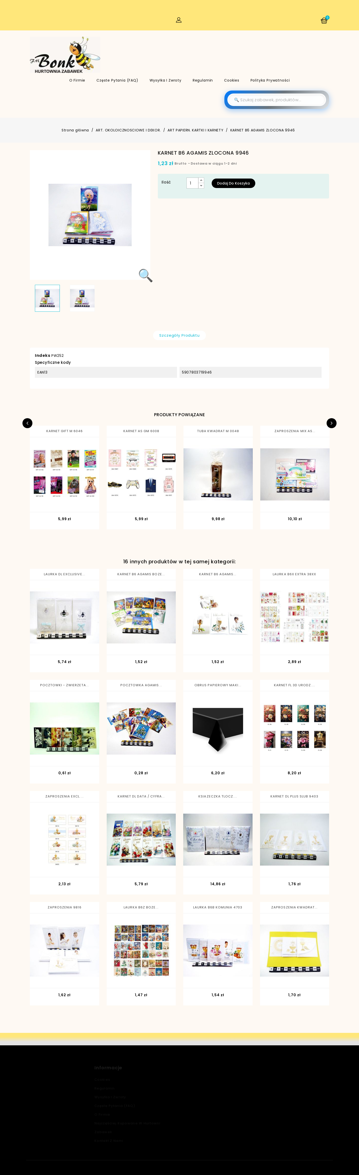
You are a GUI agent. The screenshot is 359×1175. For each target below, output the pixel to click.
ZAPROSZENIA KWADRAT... (294, 907)
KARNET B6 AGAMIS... (217, 574)
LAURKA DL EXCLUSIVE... (64, 574)
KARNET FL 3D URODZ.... (294, 685)
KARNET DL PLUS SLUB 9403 (294, 796)
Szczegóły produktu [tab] (179, 335)
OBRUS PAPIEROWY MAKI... (217, 685)
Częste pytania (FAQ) (117, 80)
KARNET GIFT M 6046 (64, 431)
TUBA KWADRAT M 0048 (218, 431)
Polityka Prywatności (270, 80)
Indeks (42, 355)
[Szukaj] (276, 100)
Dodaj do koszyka (233, 183)
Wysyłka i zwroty (165, 80)
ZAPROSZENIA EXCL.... (64, 796)
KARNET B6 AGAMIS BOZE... (141, 574)
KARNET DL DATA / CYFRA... (141, 796)
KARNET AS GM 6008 (141, 431)
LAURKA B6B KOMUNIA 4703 (217, 907)
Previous (27, 423)
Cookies (231, 80)
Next (332, 423)
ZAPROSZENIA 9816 (65, 907)
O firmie (77, 80)
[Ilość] (192, 183)
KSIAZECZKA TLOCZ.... (217, 796)
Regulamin (203, 80)
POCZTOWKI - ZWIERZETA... (64, 685)
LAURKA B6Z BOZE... (141, 907)
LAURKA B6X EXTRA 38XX (294, 574)
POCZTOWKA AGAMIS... (141, 685)
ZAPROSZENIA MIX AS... (294, 431)
